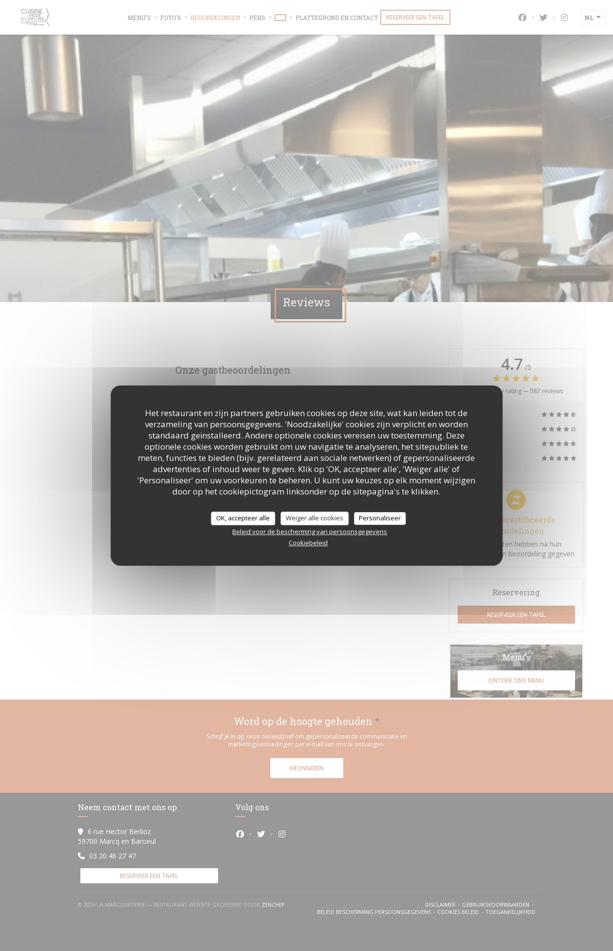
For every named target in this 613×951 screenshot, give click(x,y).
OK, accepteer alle (243, 518)
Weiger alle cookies (314, 518)
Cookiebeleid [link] (308, 542)
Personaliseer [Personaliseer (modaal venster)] (380, 518)
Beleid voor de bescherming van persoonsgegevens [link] (309, 531)
